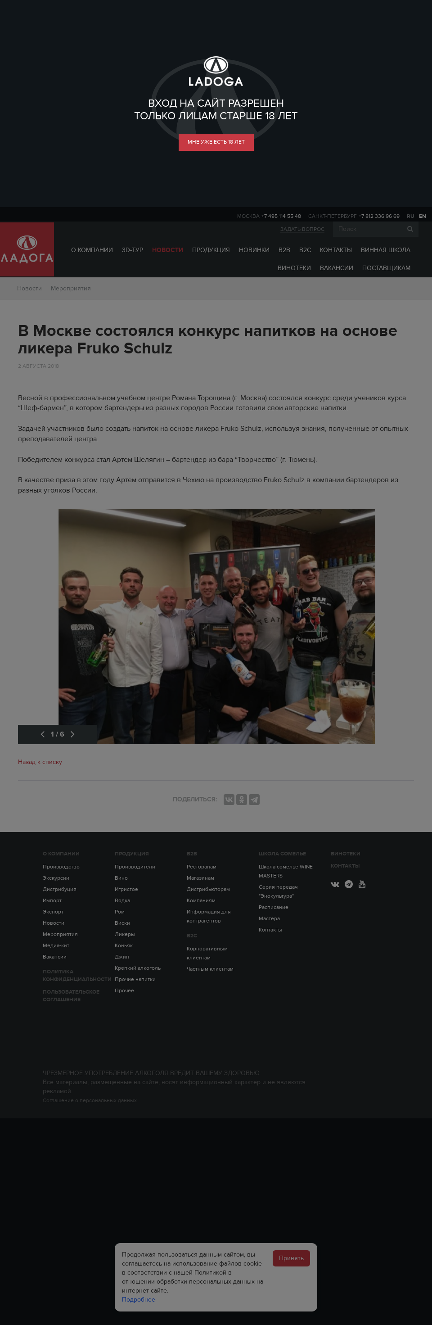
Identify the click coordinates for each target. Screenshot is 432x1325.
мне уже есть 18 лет (216, 142)
